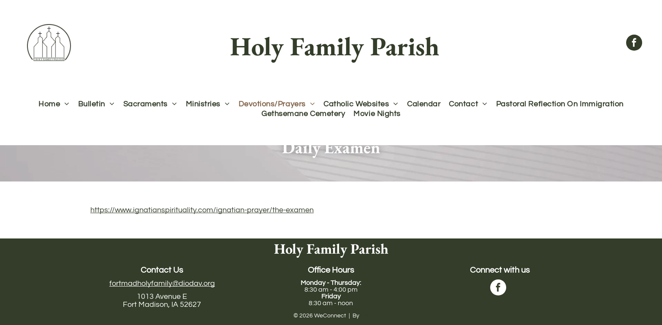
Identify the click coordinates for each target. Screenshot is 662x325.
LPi (365, 316)
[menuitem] (54, 104)
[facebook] (634, 44)
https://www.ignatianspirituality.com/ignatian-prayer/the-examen (202, 210)
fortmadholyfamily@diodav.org (162, 283)
